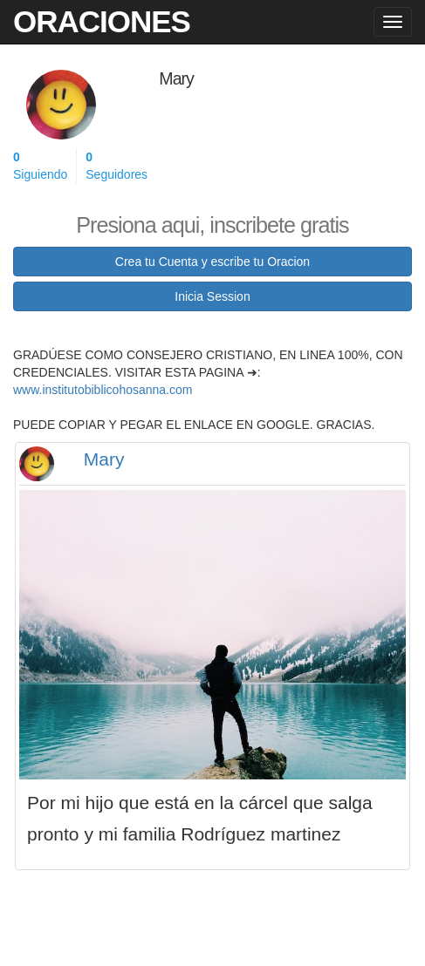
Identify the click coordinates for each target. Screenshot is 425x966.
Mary (104, 459)
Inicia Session (212, 296)
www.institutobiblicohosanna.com (102, 390)
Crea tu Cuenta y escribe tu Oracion (212, 262)
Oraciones (101, 21)
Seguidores (116, 164)
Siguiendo (40, 164)
